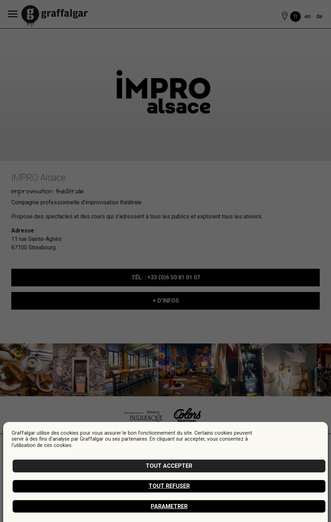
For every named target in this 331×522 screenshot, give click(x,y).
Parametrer (169, 506)
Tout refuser (169, 486)
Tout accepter (169, 465)
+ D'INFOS (165, 300)
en (308, 16)
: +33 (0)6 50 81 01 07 (165, 277)
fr (296, 16)
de (319, 16)
